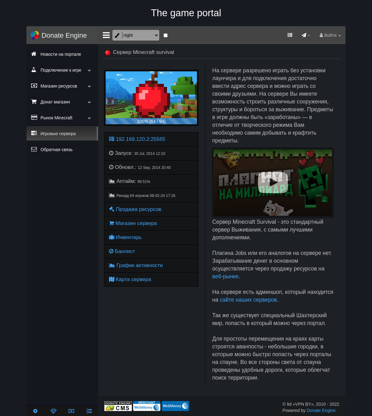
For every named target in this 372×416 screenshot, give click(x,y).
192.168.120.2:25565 (137, 139)
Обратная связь (52, 149)
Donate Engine (321, 410)
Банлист (122, 251)
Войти (330, 35)
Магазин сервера (133, 223)
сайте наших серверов (248, 300)
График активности (136, 265)
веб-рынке (225, 276)
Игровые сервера (53, 133)
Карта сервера (130, 279)
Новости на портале (56, 54)
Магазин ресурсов (62, 85)
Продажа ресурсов (135, 209)
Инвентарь (125, 237)
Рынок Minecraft (62, 117)
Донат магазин (62, 101)
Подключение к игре (62, 70)
